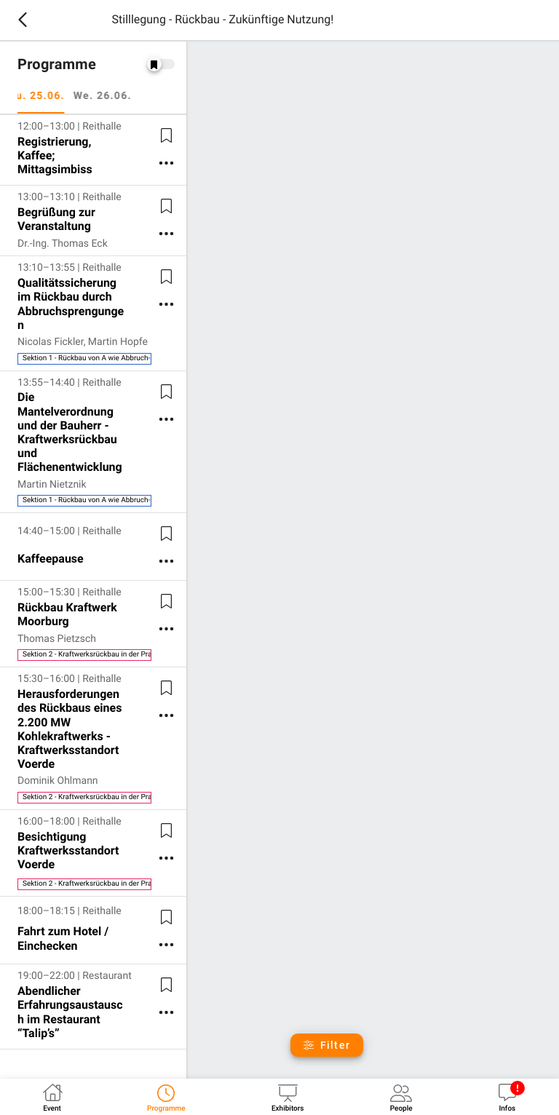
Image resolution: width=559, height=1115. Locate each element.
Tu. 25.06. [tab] (45, 96)
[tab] (52, 1097)
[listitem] (93, 150)
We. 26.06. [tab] (111, 96)
